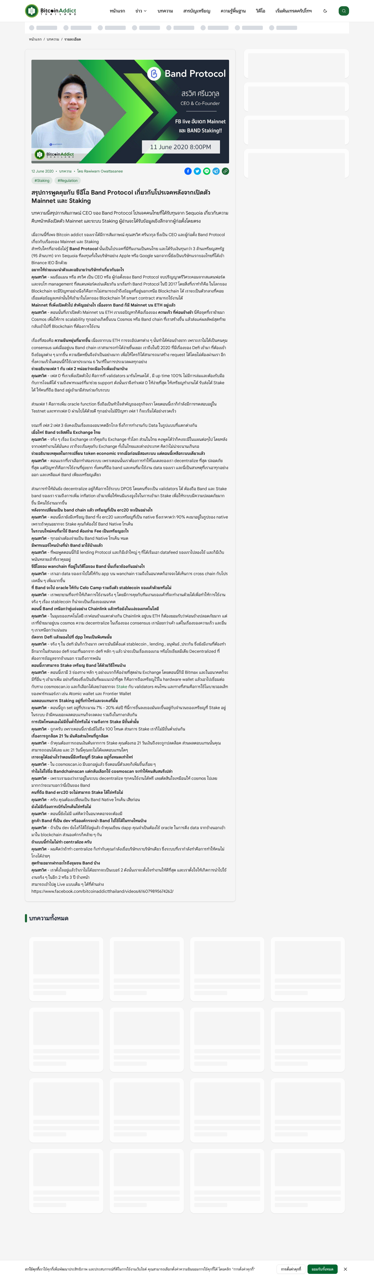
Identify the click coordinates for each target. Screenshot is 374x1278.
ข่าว (141, 11)
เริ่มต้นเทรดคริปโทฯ (294, 11)
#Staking (42, 180)
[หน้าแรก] (50, 11)
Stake (121, 686)
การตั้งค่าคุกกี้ (291, 1269)
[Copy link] (225, 171)
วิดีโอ (260, 11)
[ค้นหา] (344, 11)
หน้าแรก (117, 11)
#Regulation (68, 180)
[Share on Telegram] (216, 171)
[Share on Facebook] (188, 171)
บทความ (165, 11)
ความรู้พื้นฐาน (233, 11)
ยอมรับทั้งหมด (322, 1269)
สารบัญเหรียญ (196, 11)
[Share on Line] (206, 171)
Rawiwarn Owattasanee (103, 171)
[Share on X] (197, 171)
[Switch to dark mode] (325, 11)
